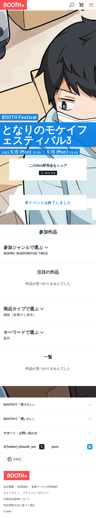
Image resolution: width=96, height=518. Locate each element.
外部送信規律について (16, 499)
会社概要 (8, 486)
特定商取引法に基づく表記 (19, 505)
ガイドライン (11, 493)
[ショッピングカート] (81, 5)
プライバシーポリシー (36, 493)
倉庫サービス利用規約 (44, 486)
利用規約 (22, 486)
